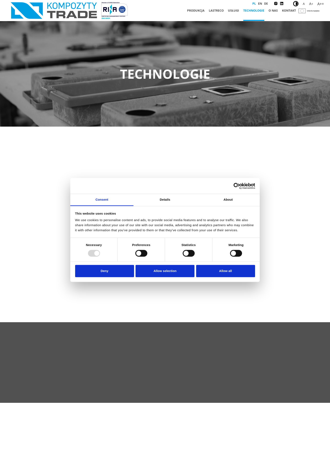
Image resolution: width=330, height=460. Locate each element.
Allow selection (164, 271)
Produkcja (196, 10)
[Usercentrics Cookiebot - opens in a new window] (236, 186)
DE (266, 3)
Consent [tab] (102, 199)
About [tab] (228, 199)
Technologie (253, 10)
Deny (104, 271)
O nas (273, 10)
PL (254, 3)
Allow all (225, 271)
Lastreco (216, 10)
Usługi (233, 10)
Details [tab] (165, 199)
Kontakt (289, 10)
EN (260, 3)
